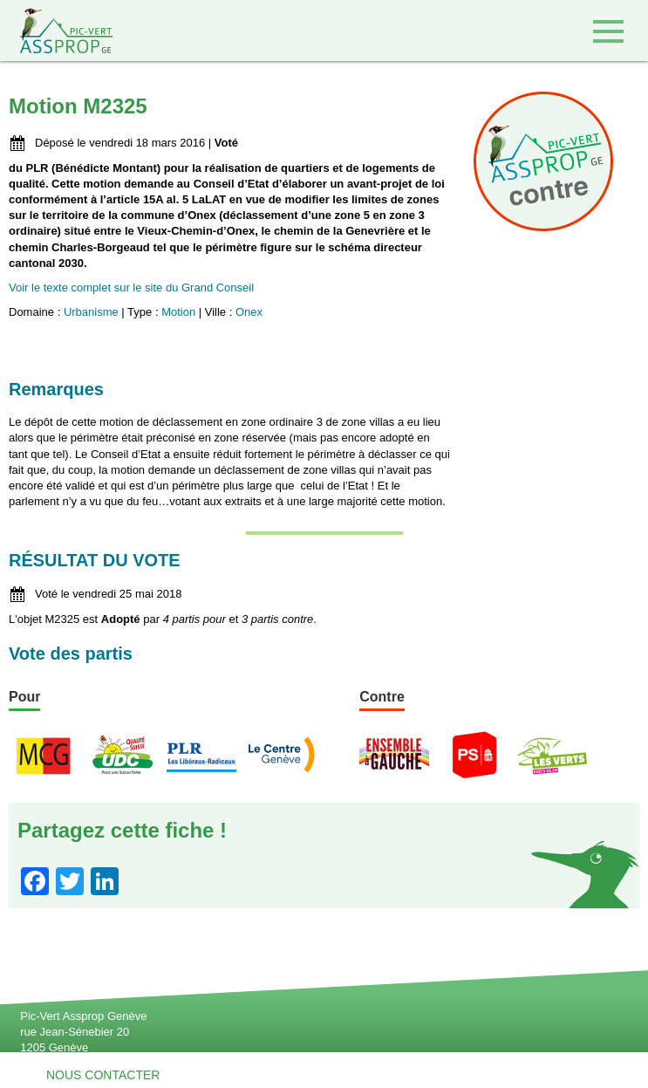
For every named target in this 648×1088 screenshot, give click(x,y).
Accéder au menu (608, 30)
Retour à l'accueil (56, 30)
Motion (178, 311)
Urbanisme (91, 311)
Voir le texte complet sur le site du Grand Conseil (131, 287)
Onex (249, 311)
